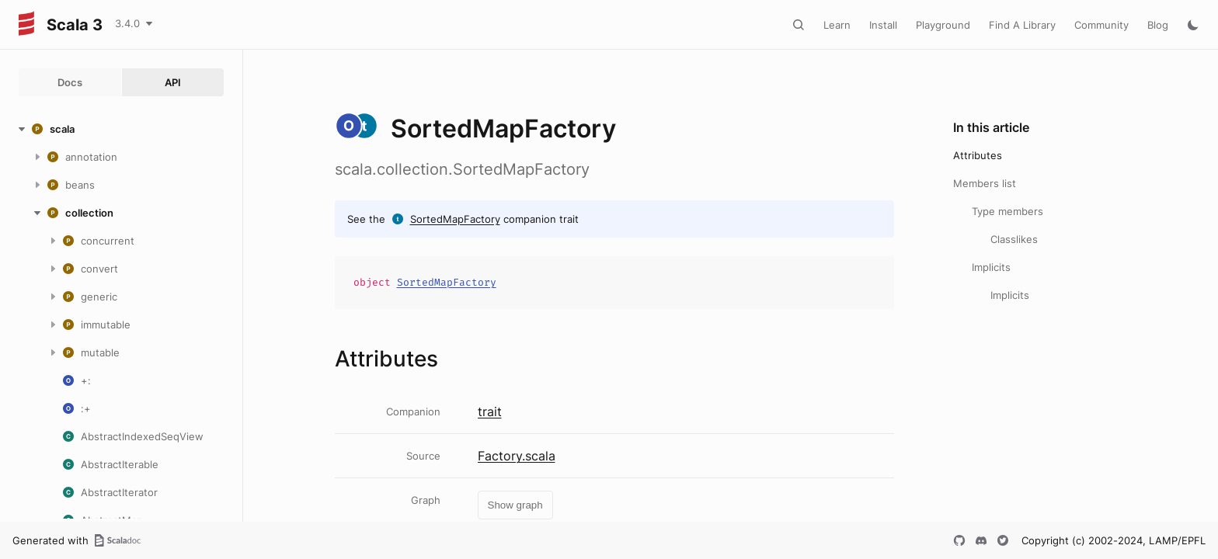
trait (490, 411)
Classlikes (1014, 239)
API (173, 82)
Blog (1157, 25)
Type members (1007, 211)
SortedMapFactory (455, 219)
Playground (943, 25)
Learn (837, 25)
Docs (69, 82)
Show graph (515, 505)
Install (883, 25)
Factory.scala (516, 456)
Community (1101, 25)
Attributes (977, 155)
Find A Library (1022, 25)
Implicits (991, 267)
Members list (984, 183)
